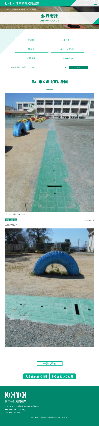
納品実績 (15, 9)
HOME (7, 9)
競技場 (31, 49)
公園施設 (31, 58)
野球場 (31, 40)
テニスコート (67, 40)
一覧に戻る (49, 363)
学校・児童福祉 (67, 49)
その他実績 (68, 58)
